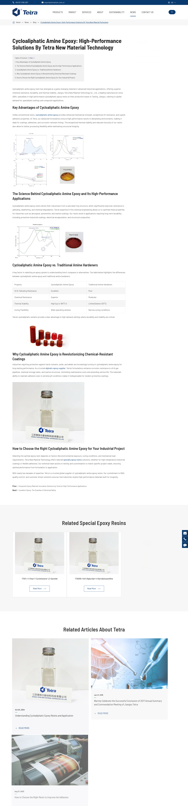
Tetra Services (109, 744)
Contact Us (147, 12)
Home (18, 22)
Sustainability (116, 12)
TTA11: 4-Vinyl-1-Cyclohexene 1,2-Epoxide (40, 580)
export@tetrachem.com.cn (54, 2)
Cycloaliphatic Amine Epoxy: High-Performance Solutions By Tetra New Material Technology (74, 22)
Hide (31, 58)
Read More (39, 590)
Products (58, 12)
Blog (34, 22)
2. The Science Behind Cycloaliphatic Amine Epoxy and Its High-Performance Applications (48, 66)
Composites (131, 748)
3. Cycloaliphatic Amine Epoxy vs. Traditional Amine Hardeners (38, 69)
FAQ (163, 748)
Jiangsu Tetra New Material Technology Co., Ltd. (40, 802)
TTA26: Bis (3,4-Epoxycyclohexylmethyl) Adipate (148, 580)
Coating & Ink (131, 744)
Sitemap (159, 802)
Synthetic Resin (132, 764)
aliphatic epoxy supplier (55, 368)
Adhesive (130, 752)
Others (129, 768)
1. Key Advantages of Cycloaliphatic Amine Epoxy (33, 62)
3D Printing (130, 760)
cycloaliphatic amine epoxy (47, 114)
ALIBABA (16, 759)
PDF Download (109, 748)
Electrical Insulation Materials (138, 756)
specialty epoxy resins (72, 459)
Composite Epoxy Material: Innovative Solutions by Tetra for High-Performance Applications (52, 484)
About (100, 12)
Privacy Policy (170, 802)
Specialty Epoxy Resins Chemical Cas (76, 752)
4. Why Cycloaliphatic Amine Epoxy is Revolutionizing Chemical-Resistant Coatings (45, 73)
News (133, 12)
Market (72, 12)
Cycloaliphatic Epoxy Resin (151, 50)
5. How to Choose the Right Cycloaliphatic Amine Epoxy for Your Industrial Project (45, 77)
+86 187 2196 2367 (21, 2)
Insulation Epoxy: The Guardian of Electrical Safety (37, 488)
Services (86, 12)
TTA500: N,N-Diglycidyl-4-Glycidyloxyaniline (94, 580)
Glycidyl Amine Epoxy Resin (151, 56)
